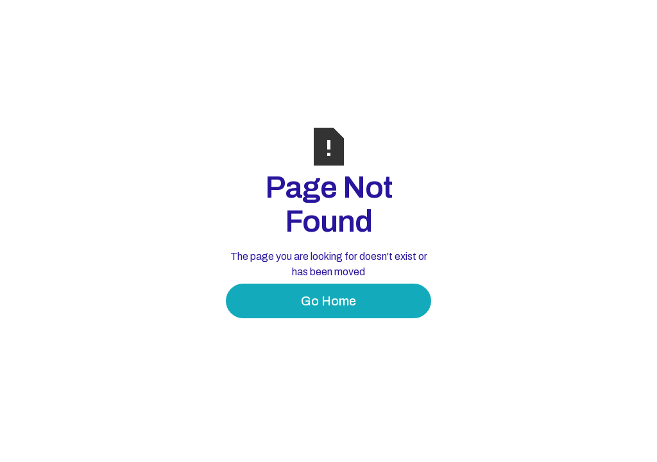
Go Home (328, 301)
